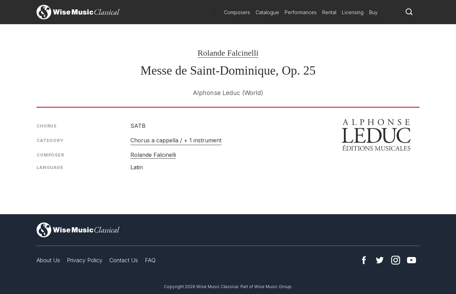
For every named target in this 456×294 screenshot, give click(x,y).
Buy (373, 12)
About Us (48, 260)
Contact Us (123, 260)
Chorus (47, 126)
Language (50, 167)
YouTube (411, 260)
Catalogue (267, 12)
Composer (50, 155)
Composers (237, 12)
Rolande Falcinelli (228, 52)
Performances (301, 12)
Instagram (395, 260)
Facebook (363, 260)
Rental (329, 12)
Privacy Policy (84, 260)
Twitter (379, 260)
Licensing (353, 12)
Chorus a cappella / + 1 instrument (175, 140)
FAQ (150, 260)
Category (50, 140)
